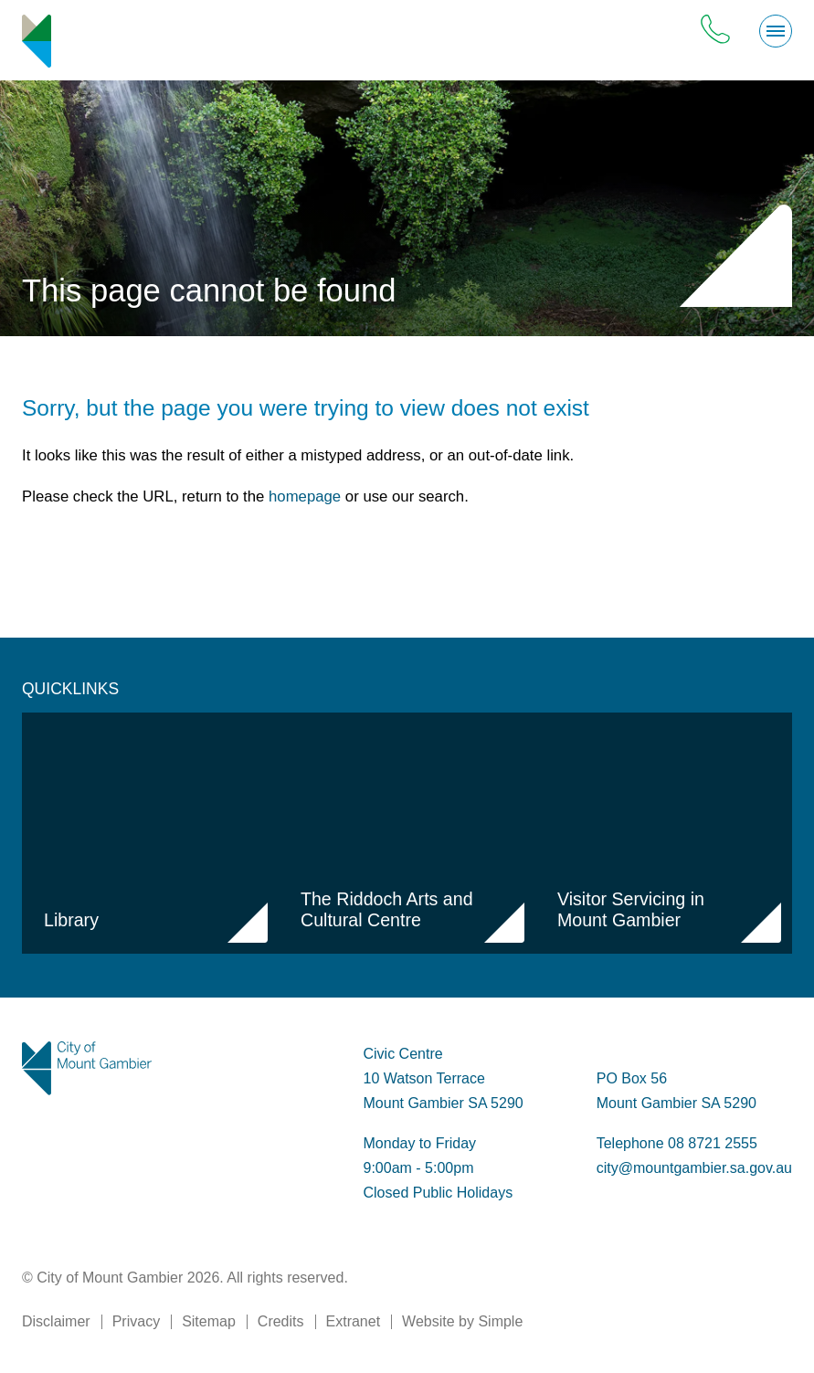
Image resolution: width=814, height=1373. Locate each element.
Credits (281, 1321)
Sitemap (209, 1321)
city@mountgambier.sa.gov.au (694, 1168)
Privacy (136, 1321)
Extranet (353, 1321)
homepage (305, 496)
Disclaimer (56, 1321)
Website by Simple (462, 1321)
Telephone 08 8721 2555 (677, 1143)
